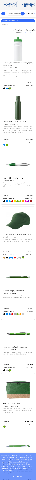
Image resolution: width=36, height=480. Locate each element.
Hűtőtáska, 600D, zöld (11, 404)
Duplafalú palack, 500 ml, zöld (14, 122)
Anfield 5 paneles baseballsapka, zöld (17, 234)
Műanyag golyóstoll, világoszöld (15, 347)
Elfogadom (18, 476)
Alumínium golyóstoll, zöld (13, 291)
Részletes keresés (10, 21)
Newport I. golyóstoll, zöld (13, 178)
